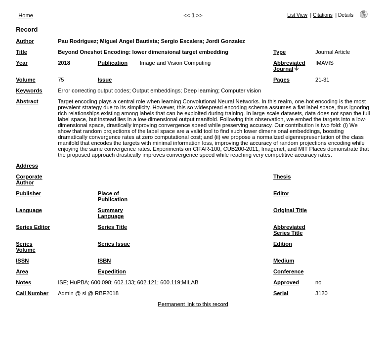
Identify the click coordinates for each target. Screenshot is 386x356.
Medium (283, 261)
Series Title (113, 227)
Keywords (29, 90)
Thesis (282, 176)
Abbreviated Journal (289, 66)
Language (29, 210)
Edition (282, 244)
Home (25, 15)
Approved (286, 282)
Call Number (32, 293)
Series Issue (114, 244)
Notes (23, 282)
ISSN (22, 261)
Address (27, 166)
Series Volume (26, 247)
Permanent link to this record (193, 304)
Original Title (290, 210)
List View (297, 15)
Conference (288, 271)
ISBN (104, 261)
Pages (281, 80)
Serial (280, 293)
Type (279, 52)
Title (21, 52)
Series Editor (33, 227)
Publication (113, 63)
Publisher (28, 193)
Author (25, 41)
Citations (323, 15)
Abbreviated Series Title (289, 230)
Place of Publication (113, 196)
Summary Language (111, 213)
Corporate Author (29, 179)
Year (22, 63)
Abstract (27, 101)
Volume (26, 80)
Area (22, 271)
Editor (281, 193)
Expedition (112, 271)
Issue (105, 80)
